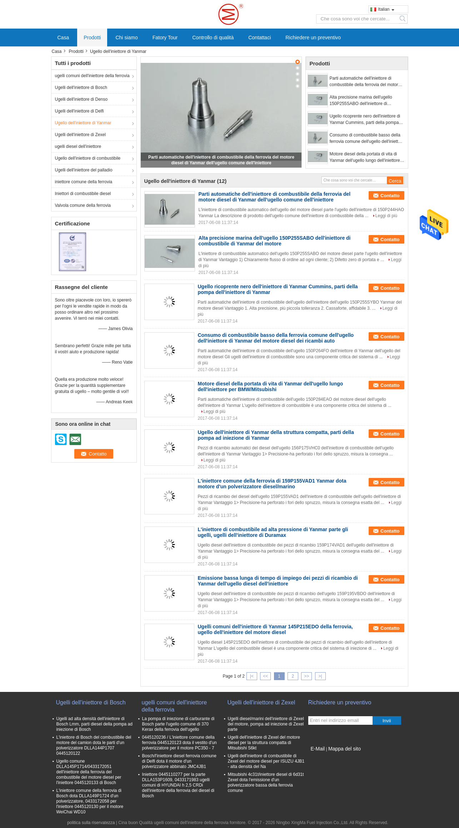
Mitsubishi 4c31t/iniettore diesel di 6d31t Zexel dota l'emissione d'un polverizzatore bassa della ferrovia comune (266, 782)
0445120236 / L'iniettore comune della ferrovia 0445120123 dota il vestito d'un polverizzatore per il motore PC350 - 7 (179, 742)
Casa (63, 37)
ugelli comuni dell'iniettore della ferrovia (92, 75)
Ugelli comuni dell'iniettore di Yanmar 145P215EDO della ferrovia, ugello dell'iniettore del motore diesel (275, 629)
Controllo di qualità (213, 37)
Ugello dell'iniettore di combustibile (88, 158)
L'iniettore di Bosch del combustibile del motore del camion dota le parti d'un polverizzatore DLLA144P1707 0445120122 (93, 745)
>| (320, 676)
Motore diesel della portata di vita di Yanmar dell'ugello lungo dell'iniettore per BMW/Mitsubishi (365, 157)
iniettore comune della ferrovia (84, 181)
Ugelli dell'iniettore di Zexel (80, 134)
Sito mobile (321, 757)
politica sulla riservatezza (91, 822)
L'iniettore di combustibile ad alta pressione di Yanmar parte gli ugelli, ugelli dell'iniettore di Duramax (273, 532)
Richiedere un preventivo (313, 37)
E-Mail (318, 749)
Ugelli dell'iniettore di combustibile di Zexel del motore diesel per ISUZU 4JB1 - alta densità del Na (266, 761)
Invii (387, 720)
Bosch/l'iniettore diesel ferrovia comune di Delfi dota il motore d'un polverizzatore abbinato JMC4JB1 (179, 761)
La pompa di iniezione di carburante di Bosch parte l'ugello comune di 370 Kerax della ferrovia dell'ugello (178, 724)
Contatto (389, 195)
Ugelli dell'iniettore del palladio (84, 170)
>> (306, 676)
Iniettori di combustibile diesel (83, 193)
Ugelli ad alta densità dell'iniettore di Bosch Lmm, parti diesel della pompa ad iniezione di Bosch (94, 724)
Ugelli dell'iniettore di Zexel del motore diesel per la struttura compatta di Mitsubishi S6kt (264, 742)
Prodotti (92, 37)
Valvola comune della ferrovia (83, 205)
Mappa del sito (344, 749)
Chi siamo (126, 37)
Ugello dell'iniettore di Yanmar (83, 122)
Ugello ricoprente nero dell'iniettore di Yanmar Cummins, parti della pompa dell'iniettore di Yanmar (365, 120)
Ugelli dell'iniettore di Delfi (79, 111)
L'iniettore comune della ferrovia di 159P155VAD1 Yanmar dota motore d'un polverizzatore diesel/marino (272, 483)
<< (265, 676)
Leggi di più (386, 215)
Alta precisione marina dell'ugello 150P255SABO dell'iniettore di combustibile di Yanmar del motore (362, 101)
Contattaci (259, 37)
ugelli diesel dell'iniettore (78, 146)
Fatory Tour (165, 37)
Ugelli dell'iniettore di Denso (81, 99)
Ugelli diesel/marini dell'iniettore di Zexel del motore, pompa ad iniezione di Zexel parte (266, 724)
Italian (386, 9)
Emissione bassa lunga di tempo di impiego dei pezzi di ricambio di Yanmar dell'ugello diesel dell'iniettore (278, 581)
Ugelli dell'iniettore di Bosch (81, 87)
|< (252, 676)
